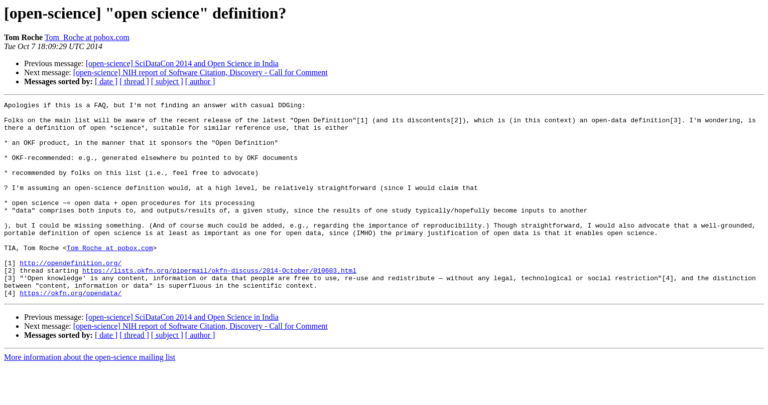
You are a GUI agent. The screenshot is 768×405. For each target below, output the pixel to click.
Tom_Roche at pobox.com (87, 37)
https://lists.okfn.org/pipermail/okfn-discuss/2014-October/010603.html (219, 304)
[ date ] (106, 81)
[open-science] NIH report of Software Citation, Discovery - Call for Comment (200, 72)
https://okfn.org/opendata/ (70, 331)
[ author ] (200, 81)
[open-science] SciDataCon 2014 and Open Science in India (182, 63)
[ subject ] (167, 81)
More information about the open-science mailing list (89, 396)
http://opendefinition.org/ (70, 295)
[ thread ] (134, 81)
